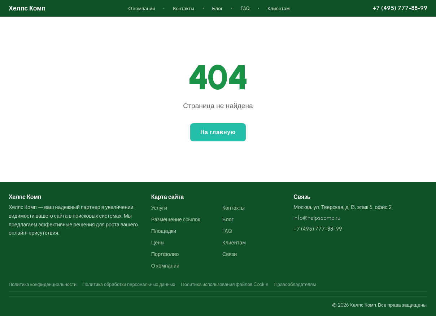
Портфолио (165, 254)
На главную (218, 132)
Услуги (159, 208)
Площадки (163, 231)
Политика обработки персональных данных (128, 284)
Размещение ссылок (175, 219)
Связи (229, 254)
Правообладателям (295, 284)
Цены (158, 242)
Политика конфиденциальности (43, 284)
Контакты (183, 8)
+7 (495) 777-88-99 (399, 8)
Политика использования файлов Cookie (224, 284)
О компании (141, 8)
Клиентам (278, 8)
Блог (217, 8)
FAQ (245, 8)
